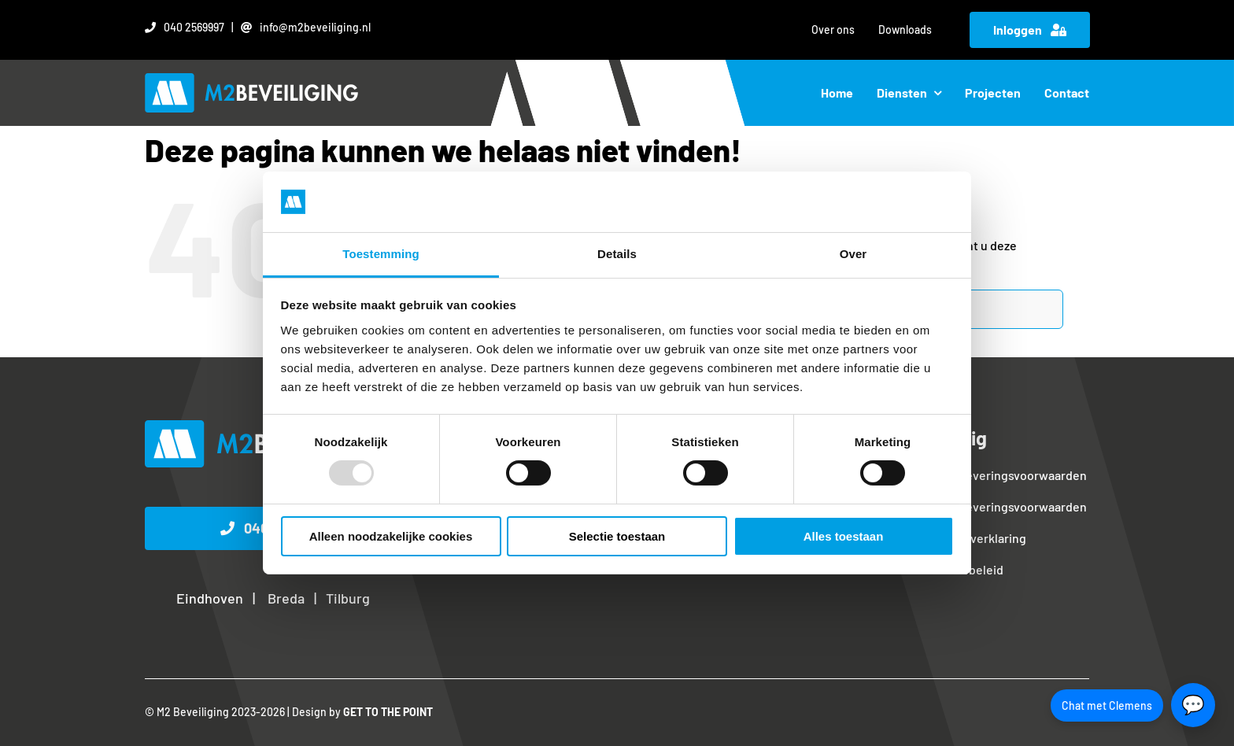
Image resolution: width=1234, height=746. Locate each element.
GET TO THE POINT (388, 711)
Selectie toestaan (617, 536)
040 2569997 (194, 27)
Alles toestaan (844, 536)
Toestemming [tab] (380, 253)
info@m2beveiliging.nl (315, 27)
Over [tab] (853, 253)
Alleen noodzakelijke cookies (391, 536)
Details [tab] (617, 253)
